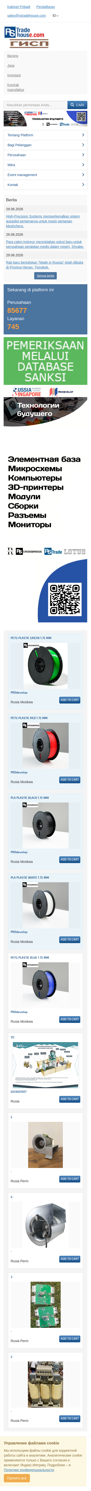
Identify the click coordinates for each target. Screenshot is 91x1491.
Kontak (46, 185)
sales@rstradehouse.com (26, 15)
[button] (10, 118)
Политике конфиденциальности (29, 1470)
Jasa (11, 65)
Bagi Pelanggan (46, 145)
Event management (46, 175)
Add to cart (70, 700)
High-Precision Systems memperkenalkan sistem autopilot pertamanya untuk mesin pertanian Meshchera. (43, 221)
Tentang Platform (46, 135)
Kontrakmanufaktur (15, 87)
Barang (12, 56)
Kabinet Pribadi (18, 7)
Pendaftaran (45, 7)
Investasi (14, 75)
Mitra (46, 165)
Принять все (17, 1478)
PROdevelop (19, 693)
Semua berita (45, 275)
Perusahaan (46, 155)
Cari (77, 105)
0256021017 (18, 1092)
